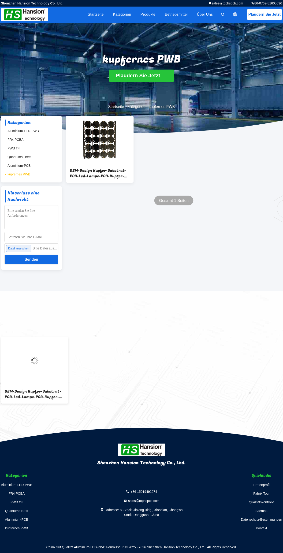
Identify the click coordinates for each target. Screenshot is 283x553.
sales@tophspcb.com (227, 3)
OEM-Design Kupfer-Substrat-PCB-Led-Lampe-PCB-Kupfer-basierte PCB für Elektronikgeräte (98, 173)
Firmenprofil (261, 485)
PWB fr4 (13, 148)
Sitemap (261, 511)
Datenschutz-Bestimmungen (261, 519)
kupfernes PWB (18, 174)
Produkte (147, 14)
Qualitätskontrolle (261, 502)
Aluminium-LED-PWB (23, 131)
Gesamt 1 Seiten (174, 200)
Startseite (96, 14)
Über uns (205, 14)
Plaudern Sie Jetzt (264, 14)
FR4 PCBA (15, 139)
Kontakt (261, 528)
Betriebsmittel (176, 14)
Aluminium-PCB (19, 165)
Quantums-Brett (19, 157)
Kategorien (122, 14)
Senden (31, 259)
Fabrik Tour (261, 493)
